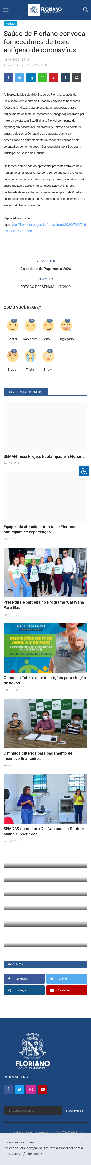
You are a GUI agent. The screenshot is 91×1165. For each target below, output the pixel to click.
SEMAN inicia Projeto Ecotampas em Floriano (44, 456)
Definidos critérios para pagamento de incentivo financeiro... (38, 756)
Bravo (12, 369)
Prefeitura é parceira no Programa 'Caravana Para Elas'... (44, 605)
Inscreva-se (74, 1110)
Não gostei (30, 339)
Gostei (12, 339)
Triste (30, 369)
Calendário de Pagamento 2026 (45, 269)
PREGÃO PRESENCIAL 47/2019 (45, 287)
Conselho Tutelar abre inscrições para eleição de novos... (45, 680)
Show (48, 369)
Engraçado (66, 339)
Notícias (11, 23)
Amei (47, 339)
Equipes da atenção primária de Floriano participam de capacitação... (39, 529)
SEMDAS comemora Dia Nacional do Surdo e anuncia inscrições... (44, 831)
